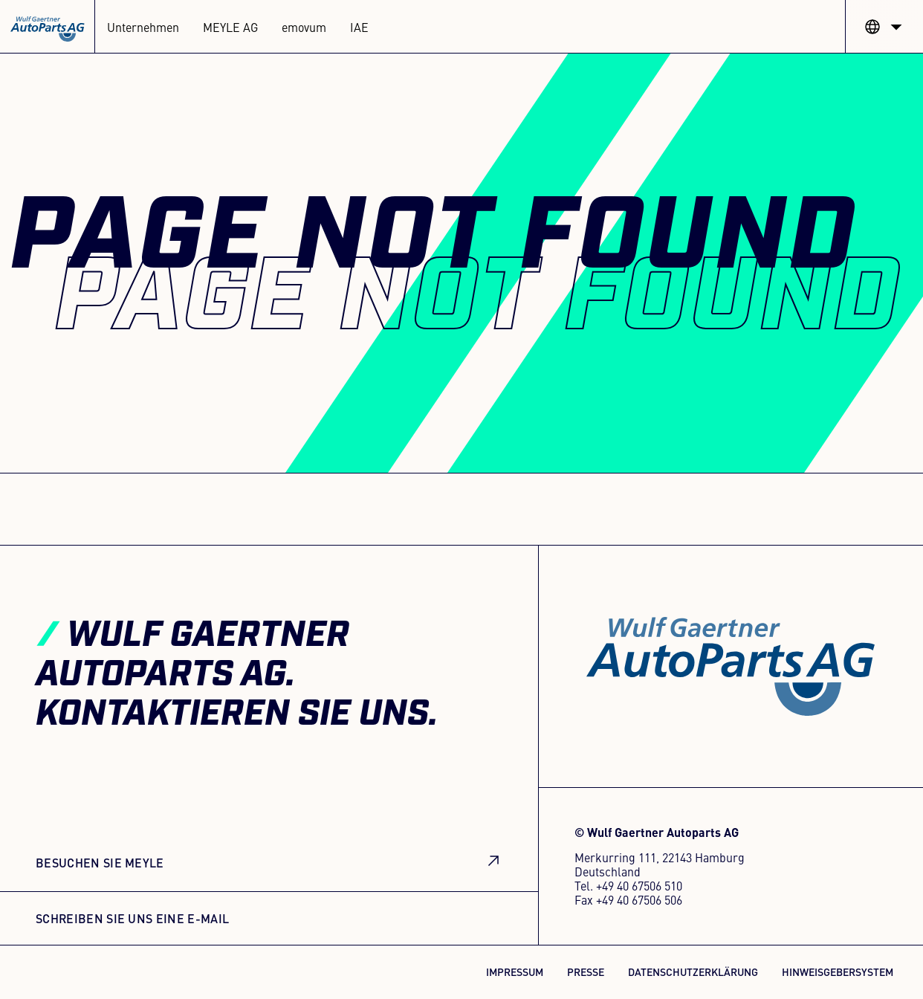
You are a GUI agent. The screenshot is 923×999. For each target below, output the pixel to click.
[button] (884, 27)
